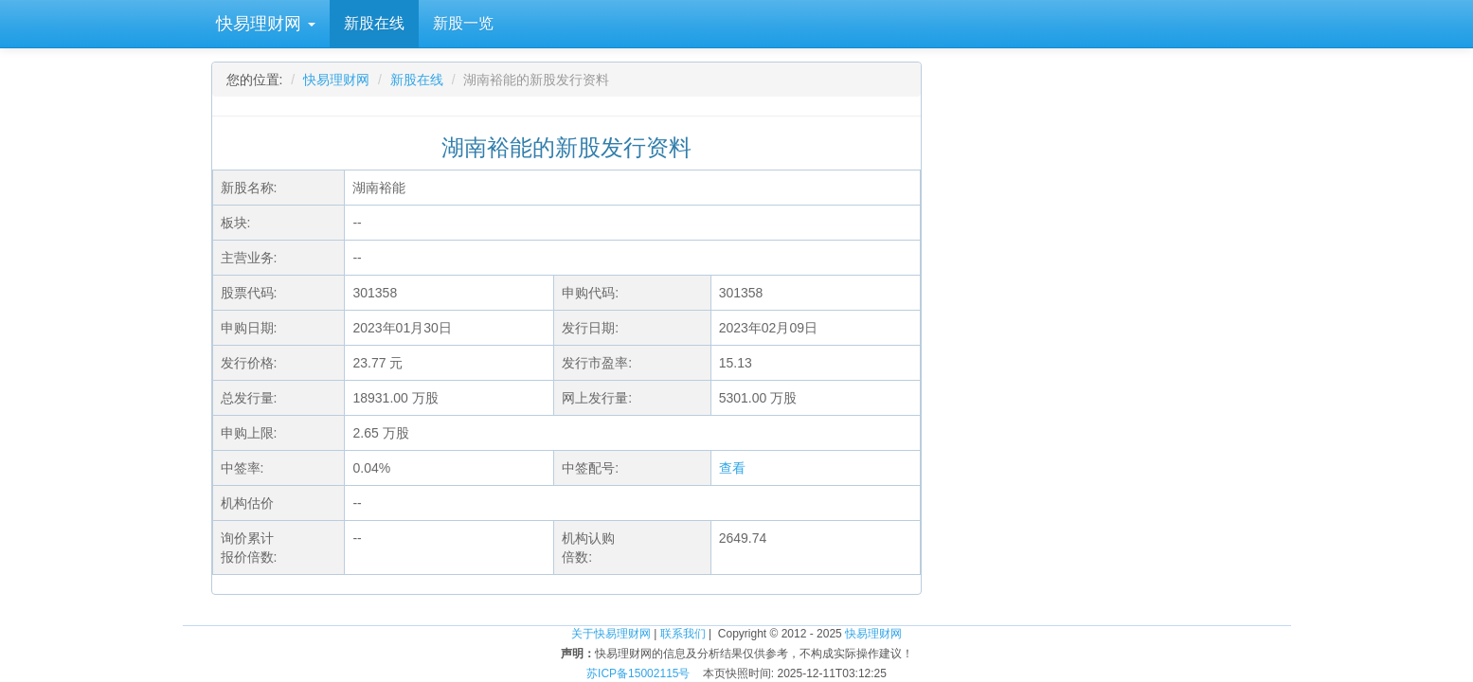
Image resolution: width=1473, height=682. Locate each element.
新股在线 (374, 23)
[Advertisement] (1120, 217)
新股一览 (463, 23)
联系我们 (683, 633)
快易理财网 (263, 23)
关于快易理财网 (611, 633)
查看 (732, 468)
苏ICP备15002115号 (638, 673)
